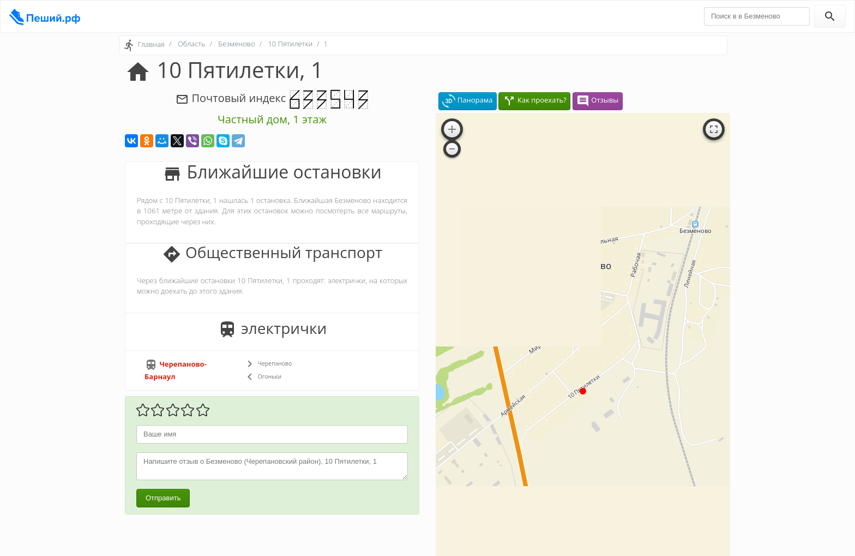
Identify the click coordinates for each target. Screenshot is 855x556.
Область (192, 44)
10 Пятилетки (290, 44)
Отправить (163, 498)
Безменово (236, 44)
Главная (151, 44)
